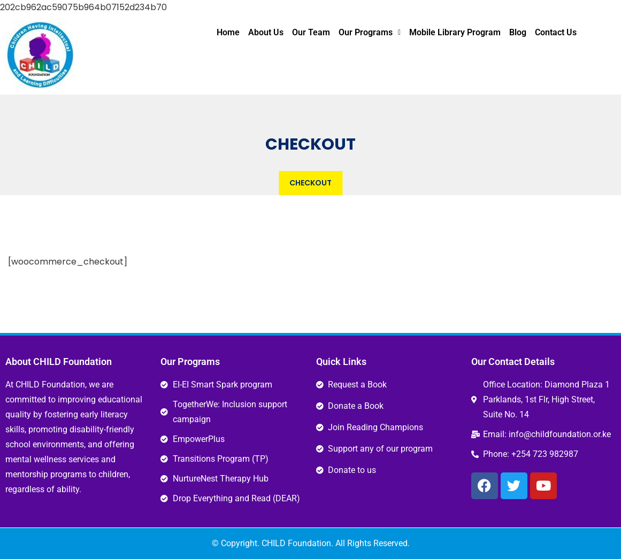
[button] (369, 32)
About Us (265, 32)
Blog (517, 32)
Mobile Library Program (455, 32)
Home (228, 32)
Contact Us (556, 32)
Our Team (311, 32)
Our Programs (370, 32)
